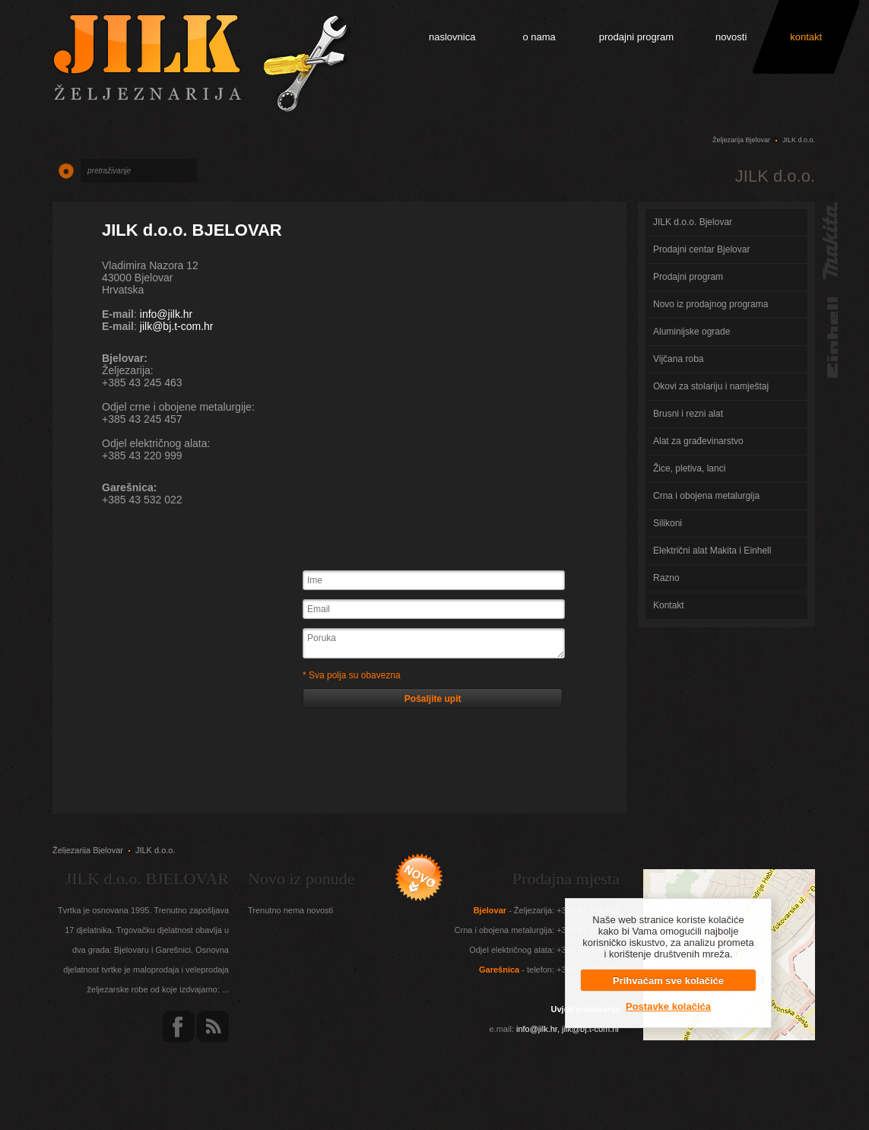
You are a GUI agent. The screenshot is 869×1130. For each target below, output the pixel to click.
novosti (731, 37)
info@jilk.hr (166, 314)
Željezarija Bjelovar (741, 140)
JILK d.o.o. (798, 140)
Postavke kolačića (668, 1006)
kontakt (806, 37)
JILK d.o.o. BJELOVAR (192, 230)
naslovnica (452, 37)
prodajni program (636, 37)
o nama (538, 37)
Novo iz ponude (301, 878)
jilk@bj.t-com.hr (177, 326)
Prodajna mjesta (566, 878)
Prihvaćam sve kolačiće (668, 980)
